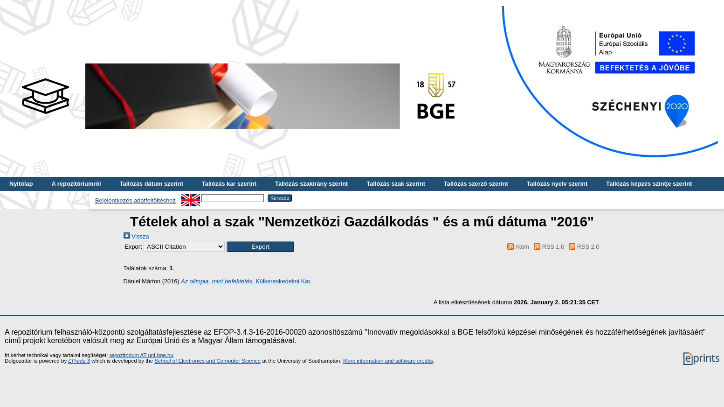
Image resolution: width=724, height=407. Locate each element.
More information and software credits (388, 361)
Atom (516, 246)
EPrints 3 (79, 361)
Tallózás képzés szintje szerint (649, 183)
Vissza (136, 236)
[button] (260, 246)
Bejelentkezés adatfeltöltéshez (135, 200)
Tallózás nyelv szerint (557, 183)
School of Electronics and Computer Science (207, 361)
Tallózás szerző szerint (476, 183)
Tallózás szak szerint (395, 183)
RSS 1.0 (548, 246)
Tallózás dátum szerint (151, 183)
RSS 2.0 (583, 246)
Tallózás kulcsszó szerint (44, 197)
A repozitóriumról (76, 183)
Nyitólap (21, 183)
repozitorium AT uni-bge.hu (141, 355)
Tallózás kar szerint (229, 183)
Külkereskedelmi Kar (282, 281)
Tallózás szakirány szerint (311, 183)
